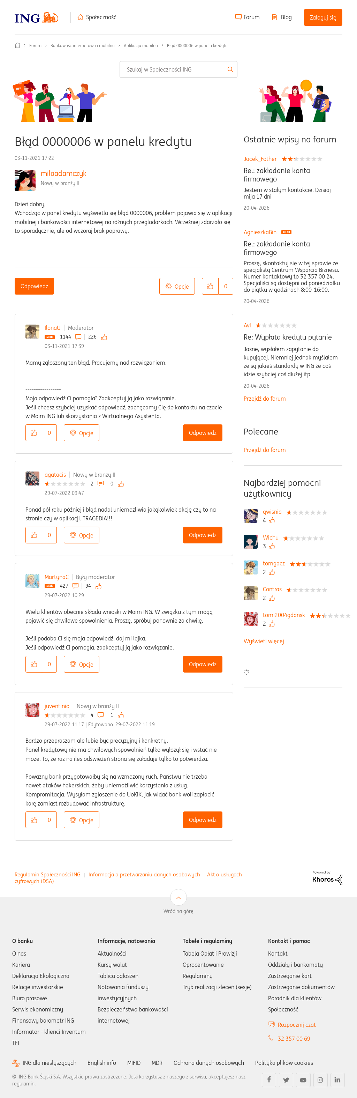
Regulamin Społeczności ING (48, 874)
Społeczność (101, 17)
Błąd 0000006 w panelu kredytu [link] (197, 45)
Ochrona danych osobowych (209, 1062)
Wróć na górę (178, 911)
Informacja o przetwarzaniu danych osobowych (144, 874)
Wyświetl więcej (264, 641)
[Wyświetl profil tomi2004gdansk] (286, 614)
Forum (252, 17)
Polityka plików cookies (284, 1062)
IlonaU (53, 327)
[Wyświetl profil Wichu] (272, 537)
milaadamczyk (63, 173)
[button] (210, 286)
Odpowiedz (34, 286)
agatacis (55, 474)
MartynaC (57, 576)
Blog (286, 17)
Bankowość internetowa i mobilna (83, 45)
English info (102, 1062)
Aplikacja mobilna (141, 45)
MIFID (133, 1062)
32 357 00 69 (294, 1038)
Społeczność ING (17, 45)
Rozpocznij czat (297, 1024)
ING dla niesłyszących (49, 1063)
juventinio (57, 706)
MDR (157, 1062)
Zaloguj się (323, 17)
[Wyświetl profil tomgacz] (275, 563)
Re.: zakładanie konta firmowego (277, 174)
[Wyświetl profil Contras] (274, 589)
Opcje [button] (182, 286)
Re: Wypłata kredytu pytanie (288, 337)
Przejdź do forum (265, 398)
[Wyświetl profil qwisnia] (274, 511)
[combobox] (178, 69)
